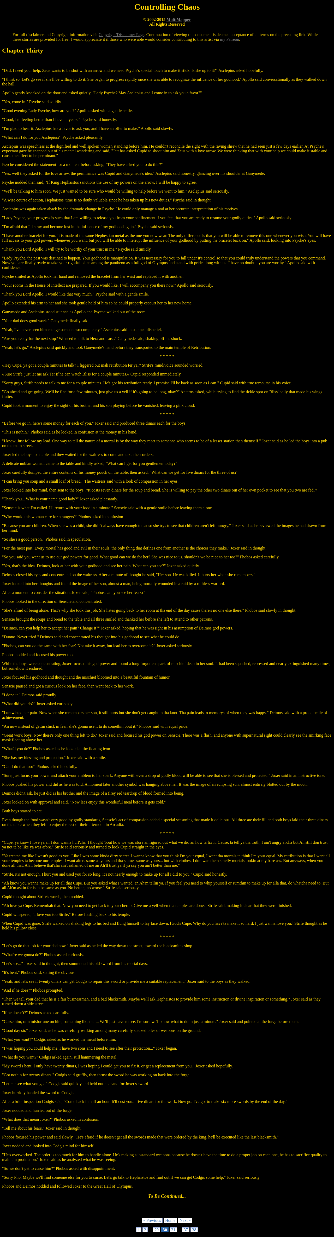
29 (156, 1230)
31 (173, 1230)
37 (186, 1230)
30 (165, 1230)
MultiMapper (178, 19)
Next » (185, 1220)
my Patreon (229, 39)
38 (194, 1230)
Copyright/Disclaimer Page (121, 34)
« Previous (152, 1220)
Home (170, 1220)
